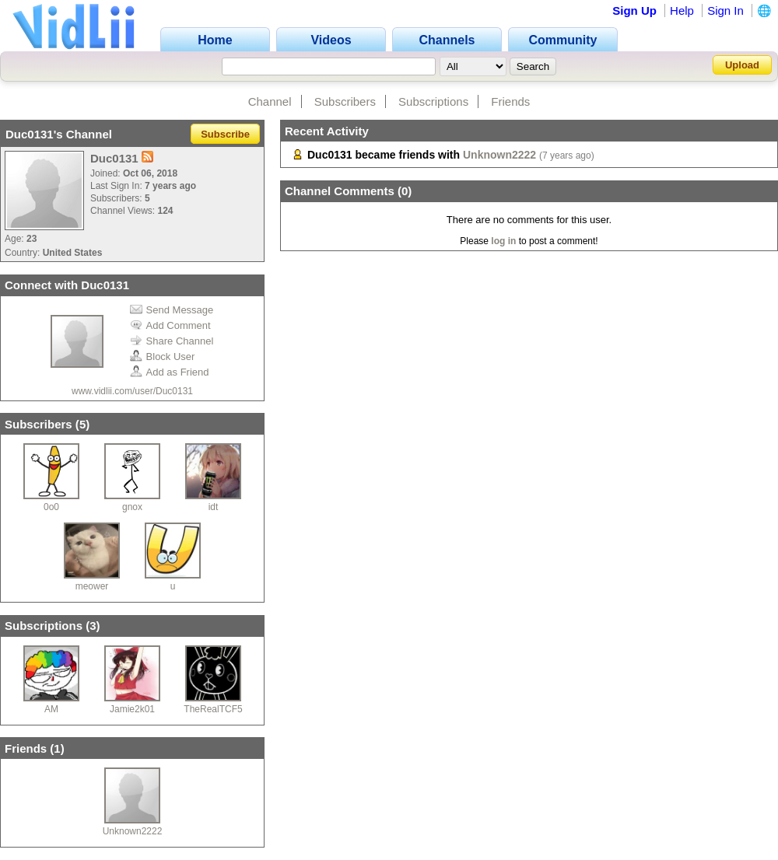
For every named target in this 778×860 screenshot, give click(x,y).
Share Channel (172, 341)
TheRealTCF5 (213, 709)
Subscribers (345, 101)
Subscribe (225, 134)
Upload (742, 65)
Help (682, 10)
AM (51, 709)
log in (503, 241)
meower (92, 586)
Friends (510, 101)
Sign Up (634, 10)
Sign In (725, 10)
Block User (162, 356)
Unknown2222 (133, 831)
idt (214, 507)
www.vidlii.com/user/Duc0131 (132, 391)
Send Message (172, 310)
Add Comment (170, 325)
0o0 (51, 507)
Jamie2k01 (132, 709)
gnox (132, 507)
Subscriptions (433, 101)
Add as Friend (169, 372)
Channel (270, 101)
